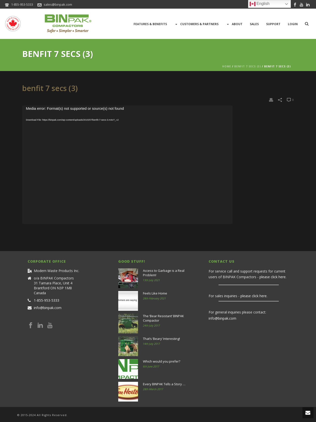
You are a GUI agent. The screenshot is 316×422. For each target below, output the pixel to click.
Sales (254, 24)
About (234, 24)
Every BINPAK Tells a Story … (164, 384)
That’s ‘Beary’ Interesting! (161, 338)
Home (226, 66)
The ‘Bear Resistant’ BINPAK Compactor (163, 318)
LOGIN (293, 24)
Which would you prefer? (161, 361)
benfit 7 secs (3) (247, 66)
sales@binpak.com (58, 4)
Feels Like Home (155, 293)
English (260, 4)
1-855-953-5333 (22, 4)
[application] (127, 165)
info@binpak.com (47, 308)
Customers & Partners (196, 24)
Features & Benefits (150, 24)
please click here (272, 277)
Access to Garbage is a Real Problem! (163, 272)
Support (273, 24)
